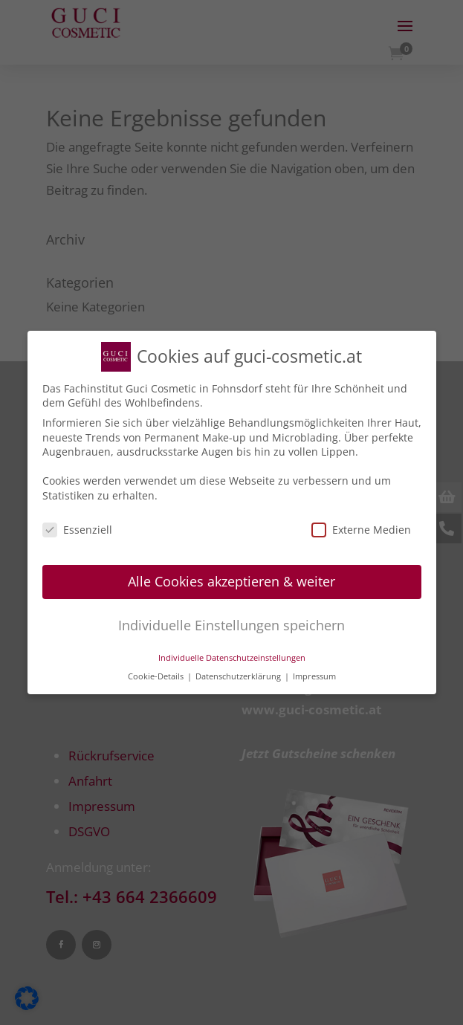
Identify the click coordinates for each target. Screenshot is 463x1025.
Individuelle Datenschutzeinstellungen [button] (231, 653)
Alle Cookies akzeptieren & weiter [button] (231, 577)
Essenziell (77, 524)
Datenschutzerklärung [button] (239, 671)
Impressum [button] (314, 671)
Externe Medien (361, 524)
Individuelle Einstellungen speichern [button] (231, 621)
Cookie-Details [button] (157, 671)
